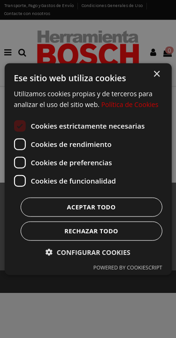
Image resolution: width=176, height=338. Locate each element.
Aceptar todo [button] (91, 206)
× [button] (156, 74)
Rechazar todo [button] (91, 230)
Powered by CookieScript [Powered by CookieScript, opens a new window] (127, 266)
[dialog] (88, 169)
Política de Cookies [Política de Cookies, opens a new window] (130, 104)
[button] (88, 251)
